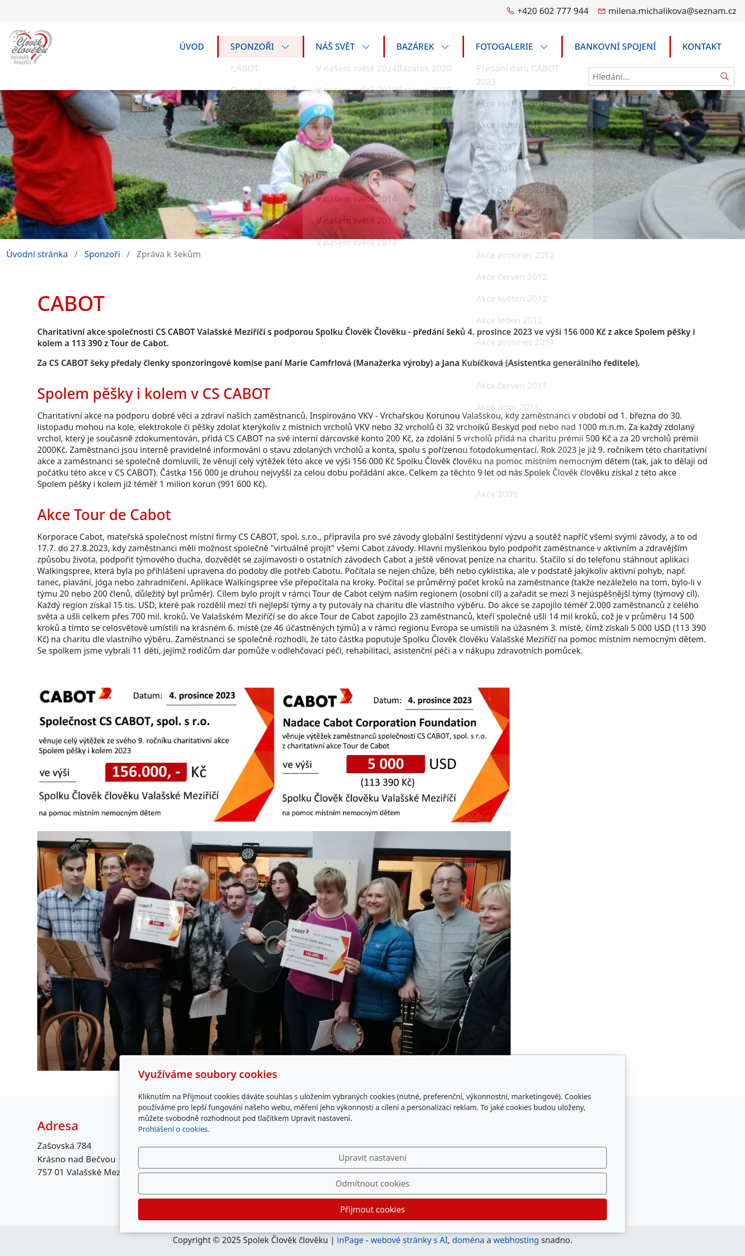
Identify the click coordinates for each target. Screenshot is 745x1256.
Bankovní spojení (616, 46)
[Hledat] (725, 76)
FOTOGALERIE (511, 46)
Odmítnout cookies (454, 1209)
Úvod (192, 46)
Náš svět (343, 46)
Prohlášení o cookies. (174, 1181)
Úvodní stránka (37, 254)
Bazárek (423, 46)
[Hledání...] (652, 76)
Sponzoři (260, 46)
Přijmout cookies (557, 1209)
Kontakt (702, 46)
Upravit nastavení (350, 1209)
